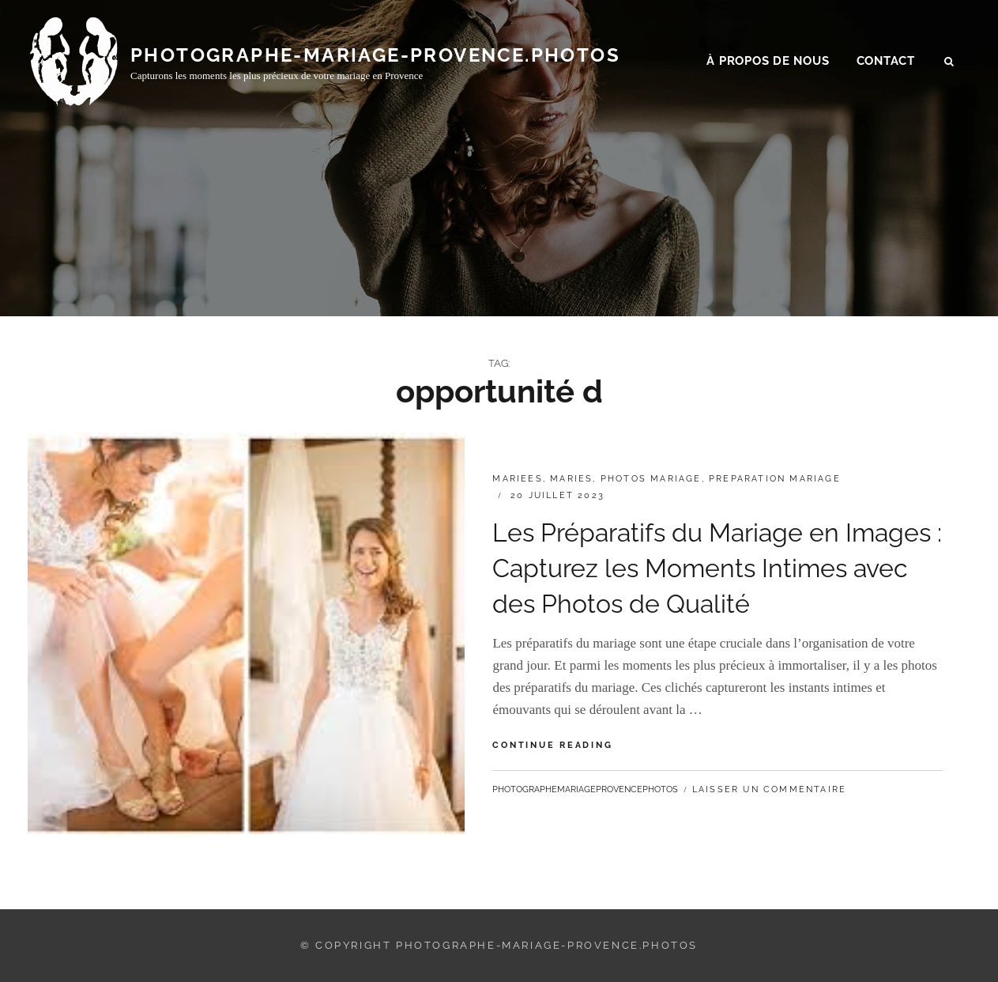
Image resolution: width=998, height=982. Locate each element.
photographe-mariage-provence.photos (375, 57)
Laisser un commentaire (769, 789)
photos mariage (651, 479)
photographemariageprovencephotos (585, 789)
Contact (886, 64)
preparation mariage (775, 479)
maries (571, 479)
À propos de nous (767, 64)
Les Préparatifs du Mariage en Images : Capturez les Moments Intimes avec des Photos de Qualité (717, 568)
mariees (517, 479)
